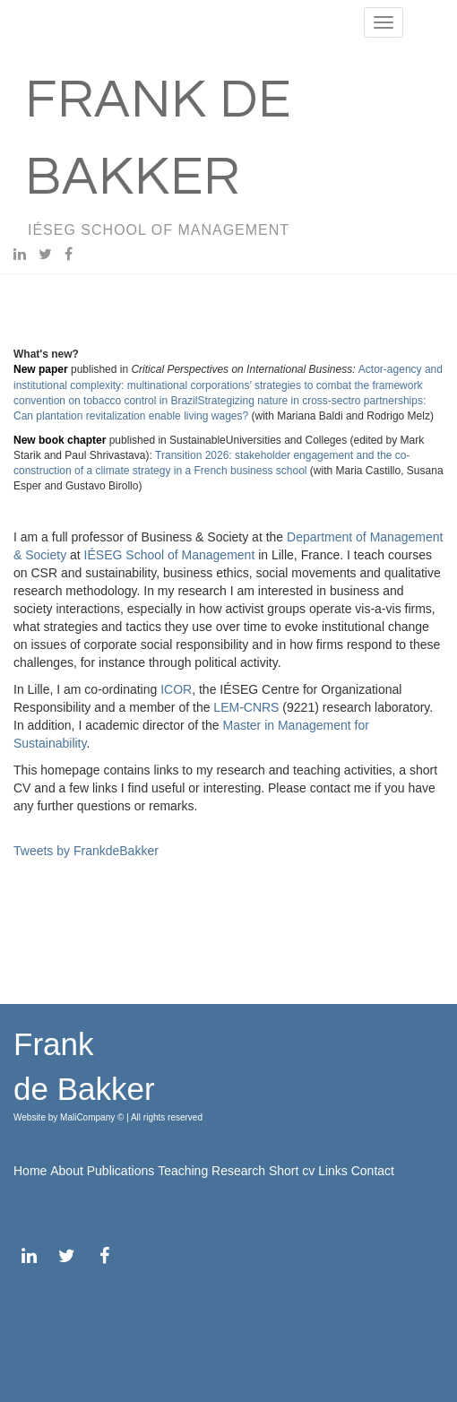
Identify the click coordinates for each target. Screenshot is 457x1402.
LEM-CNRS (246, 707)
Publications (121, 1171)
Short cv (292, 1171)
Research (238, 1171)
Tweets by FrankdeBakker (86, 851)
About (66, 1171)
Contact (372, 1171)
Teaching (183, 1171)
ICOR (176, 689)
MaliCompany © (93, 1117)
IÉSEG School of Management (169, 555)
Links (333, 1171)
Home (30, 1171)
